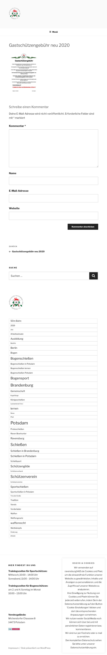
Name (12, 173)
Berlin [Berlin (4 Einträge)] (14, 347)
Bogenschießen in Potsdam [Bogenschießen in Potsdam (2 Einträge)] (23, 364)
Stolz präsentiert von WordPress (35, 648)
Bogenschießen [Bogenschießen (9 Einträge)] (22, 358)
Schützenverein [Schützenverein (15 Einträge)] (24, 476)
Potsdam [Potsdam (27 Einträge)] (19, 422)
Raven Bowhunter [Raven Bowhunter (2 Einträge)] (18, 433)
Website (14, 208)
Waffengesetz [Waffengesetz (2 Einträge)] (17, 518)
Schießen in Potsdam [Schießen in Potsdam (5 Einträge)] (23, 456)
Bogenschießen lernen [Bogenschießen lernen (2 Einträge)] (21, 368)
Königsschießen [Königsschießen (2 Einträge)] (18, 400)
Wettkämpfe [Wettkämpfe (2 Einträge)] (16, 528)
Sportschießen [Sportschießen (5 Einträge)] (19, 486)
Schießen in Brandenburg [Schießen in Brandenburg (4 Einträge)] (25, 450)
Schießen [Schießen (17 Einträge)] (19, 444)
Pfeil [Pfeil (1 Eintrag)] (12, 417)
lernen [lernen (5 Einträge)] (14, 408)
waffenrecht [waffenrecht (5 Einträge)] (18, 523)
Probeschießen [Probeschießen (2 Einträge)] (17, 429)
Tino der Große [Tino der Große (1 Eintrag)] (16, 496)
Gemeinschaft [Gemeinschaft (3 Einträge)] (18, 391)
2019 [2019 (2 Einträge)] (13, 325)
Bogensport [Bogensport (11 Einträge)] (20, 378)
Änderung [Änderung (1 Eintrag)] (14, 532)
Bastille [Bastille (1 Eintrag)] (13, 343)
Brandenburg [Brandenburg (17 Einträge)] (22, 385)
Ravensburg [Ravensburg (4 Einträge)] (17, 438)
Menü (53, 32)
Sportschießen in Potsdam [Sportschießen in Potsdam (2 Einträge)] (22, 492)
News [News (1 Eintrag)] (12, 413)
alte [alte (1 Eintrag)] (12, 330)
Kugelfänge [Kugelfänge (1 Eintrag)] (14, 395)
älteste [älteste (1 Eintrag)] (13, 536)
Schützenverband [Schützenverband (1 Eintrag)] (17, 471)
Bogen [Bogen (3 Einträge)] (14, 352)
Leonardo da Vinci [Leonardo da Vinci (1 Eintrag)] (17, 404)
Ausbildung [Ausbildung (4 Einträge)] (17, 338)
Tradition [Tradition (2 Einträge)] (14, 500)
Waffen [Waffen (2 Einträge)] (14, 513)
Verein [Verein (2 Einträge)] (13, 504)
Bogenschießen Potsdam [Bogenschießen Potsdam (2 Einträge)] (22, 373)
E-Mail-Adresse (19, 190)
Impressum (13, 648)
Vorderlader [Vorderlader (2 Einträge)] (16, 509)
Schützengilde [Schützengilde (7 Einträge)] (20, 466)
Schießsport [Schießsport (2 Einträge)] (16, 461)
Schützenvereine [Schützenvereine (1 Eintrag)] (16, 482)
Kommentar (17, 125)
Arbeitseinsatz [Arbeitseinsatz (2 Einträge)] (17, 334)
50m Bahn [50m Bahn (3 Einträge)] (16, 321)
